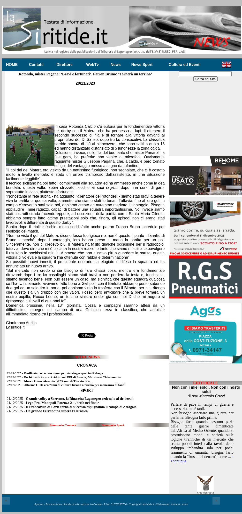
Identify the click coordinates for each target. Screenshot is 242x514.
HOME (12, 65)
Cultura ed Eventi (185, 65)
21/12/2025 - (70, 399)
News (116, 65)
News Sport (141, 65)
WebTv (92, 65)
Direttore (64, 65)
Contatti (36, 65)
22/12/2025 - (55, 373)
